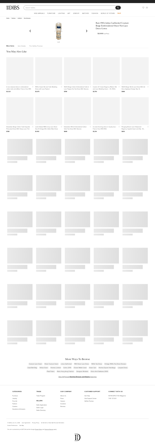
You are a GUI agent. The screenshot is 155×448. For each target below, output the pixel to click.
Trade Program (40, 396)
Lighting (61, 13)
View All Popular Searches (77, 377)
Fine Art (14, 401)
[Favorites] (143, 8)
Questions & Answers (18, 409)
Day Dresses (27, 18)
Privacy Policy (35, 423)
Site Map (21, 425)
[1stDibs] (12, 8)
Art (69, 13)
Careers (62, 401)
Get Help (87, 396)
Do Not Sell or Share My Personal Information (52, 423)
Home (7, 18)
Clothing (20, 18)
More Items (10, 46)
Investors (63, 404)
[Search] (70, 8)
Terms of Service (49, 429)
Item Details (22, 46)
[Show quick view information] (32, 87)
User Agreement (26, 423)
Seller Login (39, 407)
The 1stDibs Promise (36, 46)
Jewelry (76, 13)
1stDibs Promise (89, 401)
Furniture (51, 13)
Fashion (95, 13)
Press (62, 398)
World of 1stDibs (108, 13)
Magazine (117, 396)
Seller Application (41, 405)
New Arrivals (39, 13)
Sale (119, 13)
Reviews (62, 406)
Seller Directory (41, 410)
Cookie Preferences (12, 425)
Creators (14, 406)
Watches (85, 13)
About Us (63, 396)
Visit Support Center (90, 398)
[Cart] (147, 8)
